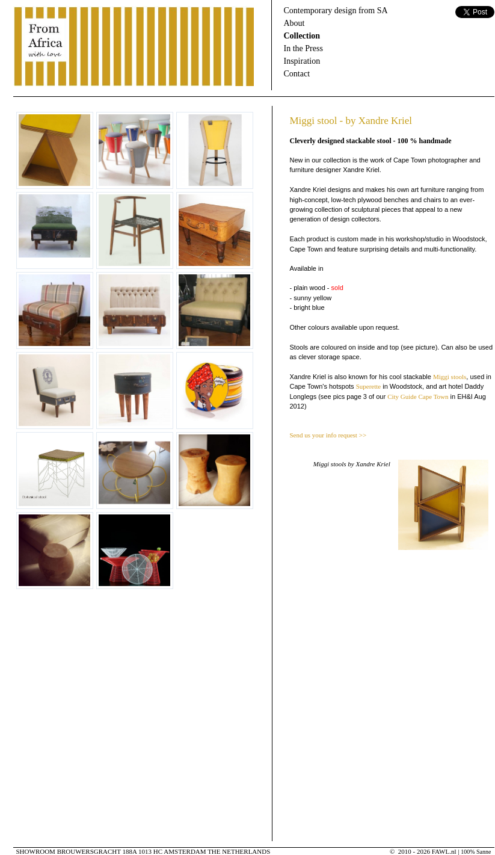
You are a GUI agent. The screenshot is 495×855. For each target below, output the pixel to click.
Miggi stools (449, 376)
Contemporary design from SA (336, 10)
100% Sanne (476, 851)
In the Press (303, 48)
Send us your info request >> (328, 435)
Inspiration (302, 61)
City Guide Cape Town (417, 396)
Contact (297, 73)
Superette (368, 386)
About (294, 23)
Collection (302, 35)
